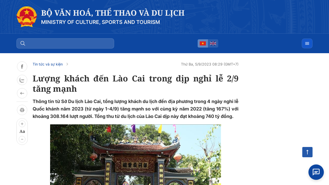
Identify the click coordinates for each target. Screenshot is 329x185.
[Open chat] (316, 172)
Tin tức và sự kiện (48, 64)
